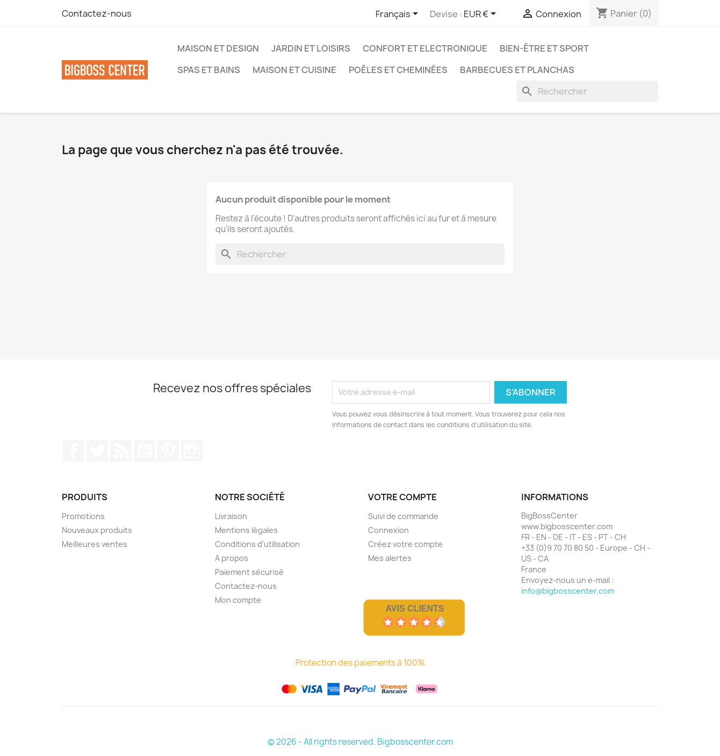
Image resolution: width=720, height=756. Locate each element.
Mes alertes (390, 558)
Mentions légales (246, 530)
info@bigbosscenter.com (567, 591)
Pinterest (168, 451)
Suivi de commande (403, 516)
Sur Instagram (192, 451)
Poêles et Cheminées (398, 70)
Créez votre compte (405, 544)
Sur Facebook (73, 451)
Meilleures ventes (94, 544)
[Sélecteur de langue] (399, 14)
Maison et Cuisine (294, 70)
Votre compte (402, 497)
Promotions (83, 516)
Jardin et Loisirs (310, 48)
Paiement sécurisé (249, 572)
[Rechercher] (587, 91)
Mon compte (238, 600)
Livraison (231, 516)
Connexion (388, 530)
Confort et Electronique (425, 48)
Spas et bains (208, 70)
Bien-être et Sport (544, 48)
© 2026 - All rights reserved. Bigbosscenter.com (360, 741)
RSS (121, 451)
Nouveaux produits (97, 530)
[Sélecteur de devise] (482, 14)
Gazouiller (97, 451)
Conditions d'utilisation (257, 544)
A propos (231, 558)
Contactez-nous (97, 13)
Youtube (144, 451)
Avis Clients (414, 608)
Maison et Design (218, 48)
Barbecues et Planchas (517, 70)
